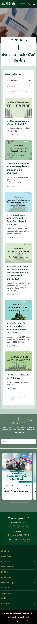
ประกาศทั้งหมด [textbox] (12, 80)
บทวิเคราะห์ (5, 561)
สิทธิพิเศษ (5, 588)
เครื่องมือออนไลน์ (8, 567)
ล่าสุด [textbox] (5, 441)
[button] (34, 4)
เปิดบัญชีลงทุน (7, 556)
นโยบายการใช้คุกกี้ (14, 621)
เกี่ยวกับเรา (5, 603)
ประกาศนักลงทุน (7, 582)
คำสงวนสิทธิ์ (24, 621)
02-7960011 (18, 535)
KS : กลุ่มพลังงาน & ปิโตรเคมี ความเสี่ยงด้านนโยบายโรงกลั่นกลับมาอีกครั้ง (16, 491)
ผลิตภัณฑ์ (5, 551)
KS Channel (6, 572)
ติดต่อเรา (4, 598)
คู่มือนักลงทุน (6, 577)
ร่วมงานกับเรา (6, 593)
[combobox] (18, 80)
